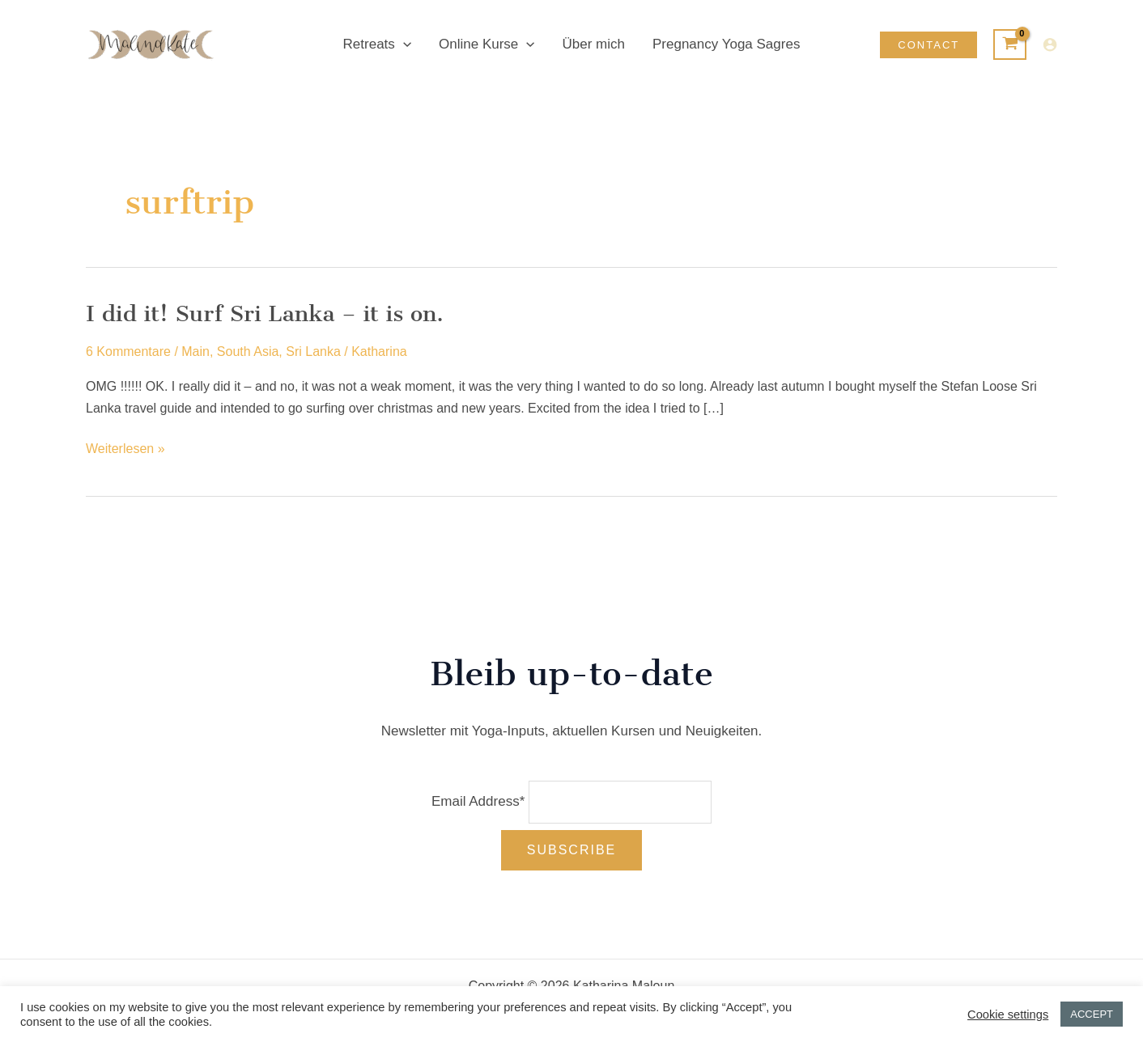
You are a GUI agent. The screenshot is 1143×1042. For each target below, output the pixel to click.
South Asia (248, 351)
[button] (403, 44)
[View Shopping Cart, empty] (1009, 44)
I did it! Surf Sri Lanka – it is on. (265, 313)
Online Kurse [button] (486, 44)
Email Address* (478, 801)
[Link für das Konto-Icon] (1050, 44)
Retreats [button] (377, 44)
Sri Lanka (313, 351)
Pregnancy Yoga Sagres (726, 44)
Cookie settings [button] (1007, 1014)
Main (195, 351)
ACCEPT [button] (1091, 1014)
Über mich (594, 44)
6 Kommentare (128, 351)
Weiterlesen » (125, 449)
